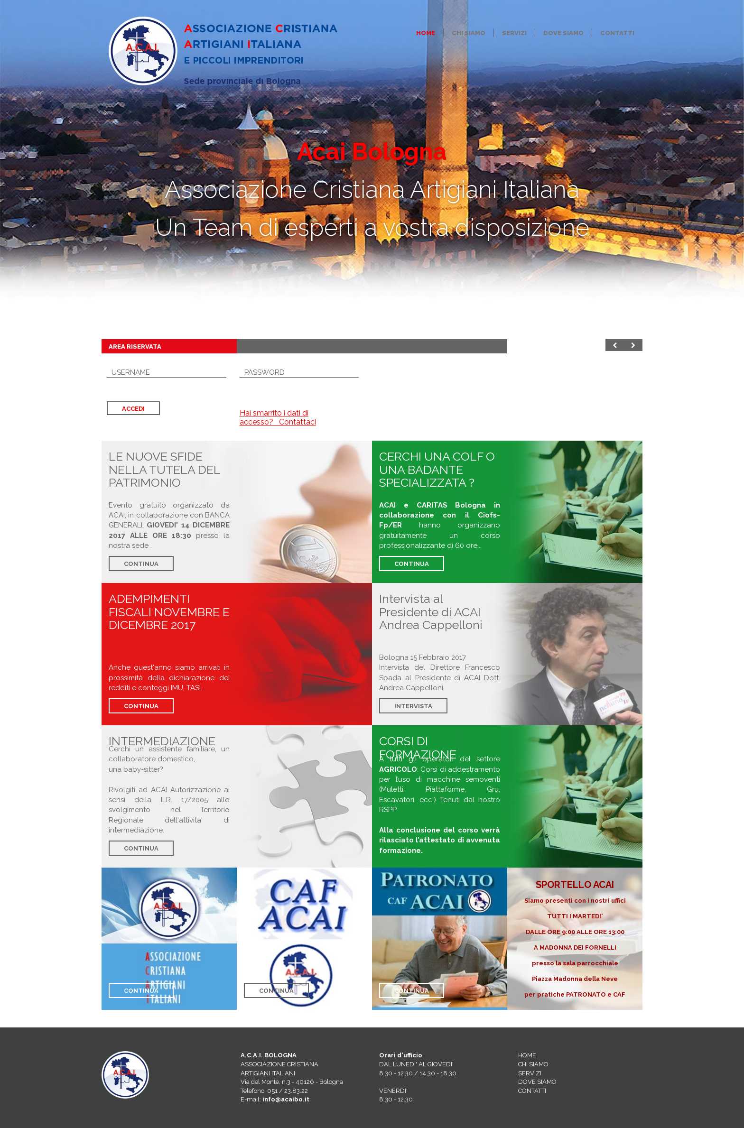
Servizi (514, 33)
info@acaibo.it (285, 1099)
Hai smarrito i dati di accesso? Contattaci (278, 417)
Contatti (617, 33)
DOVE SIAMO (537, 1081)
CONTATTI (532, 1090)
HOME (527, 1055)
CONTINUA (141, 563)
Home (425, 33)
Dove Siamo (563, 33)
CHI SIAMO (533, 1064)
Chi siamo (468, 33)
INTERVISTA (413, 706)
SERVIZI (529, 1073)
